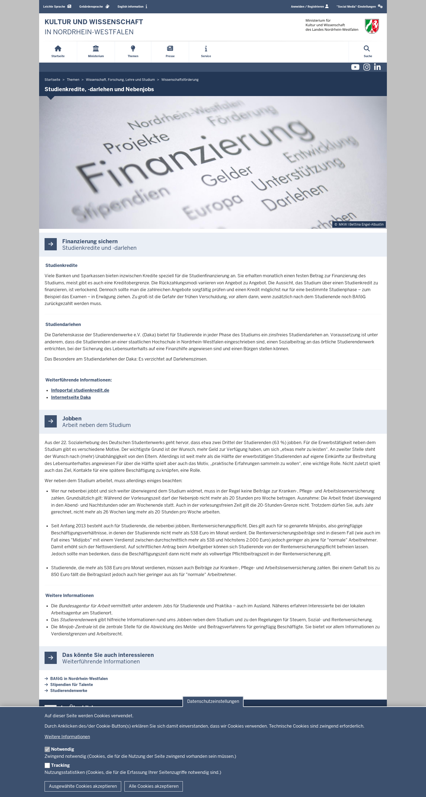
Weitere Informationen (67, 737)
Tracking (60, 765)
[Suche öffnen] (368, 52)
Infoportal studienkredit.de (80, 390)
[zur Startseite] (94, 27)
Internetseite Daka (71, 397)
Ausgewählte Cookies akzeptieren (83, 786)
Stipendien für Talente (71, 684)
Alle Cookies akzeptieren (153, 786)
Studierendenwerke (68, 690)
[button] (360, 6)
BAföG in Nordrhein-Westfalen (79, 678)
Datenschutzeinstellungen (213, 701)
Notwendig (62, 749)
